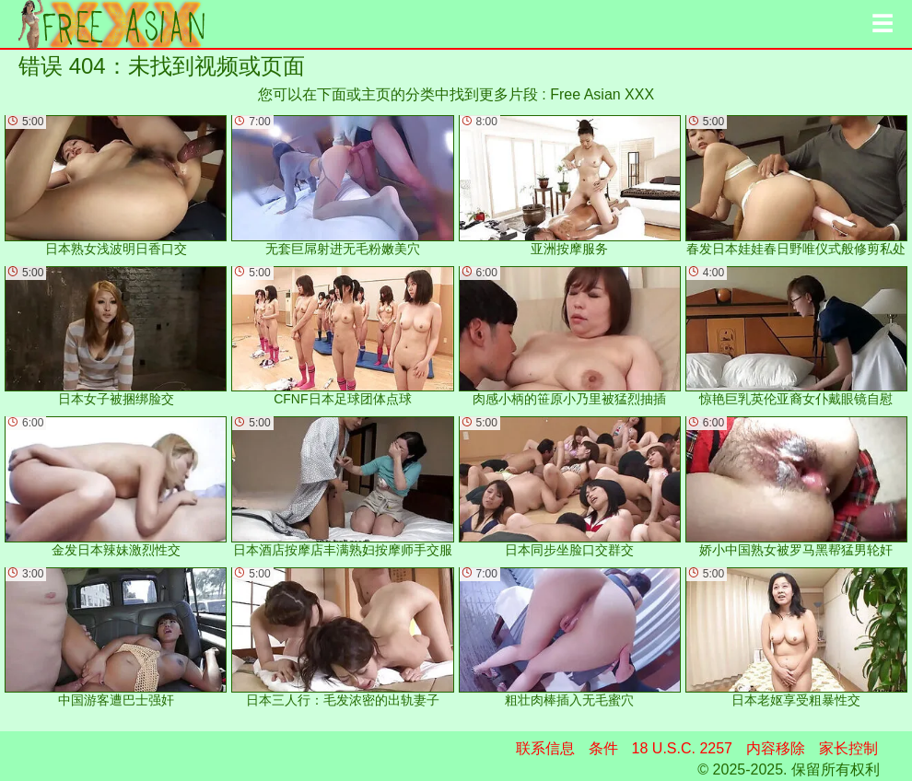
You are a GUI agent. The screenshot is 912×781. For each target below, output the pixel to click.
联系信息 (545, 748)
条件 (603, 748)
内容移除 (775, 748)
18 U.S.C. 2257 (682, 748)
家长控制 (848, 748)
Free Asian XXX (602, 94)
